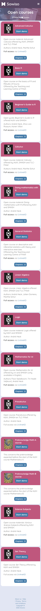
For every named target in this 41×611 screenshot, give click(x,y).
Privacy (18, 601)
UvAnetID (22, 51)
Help (24, 599)
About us (18, 599)
